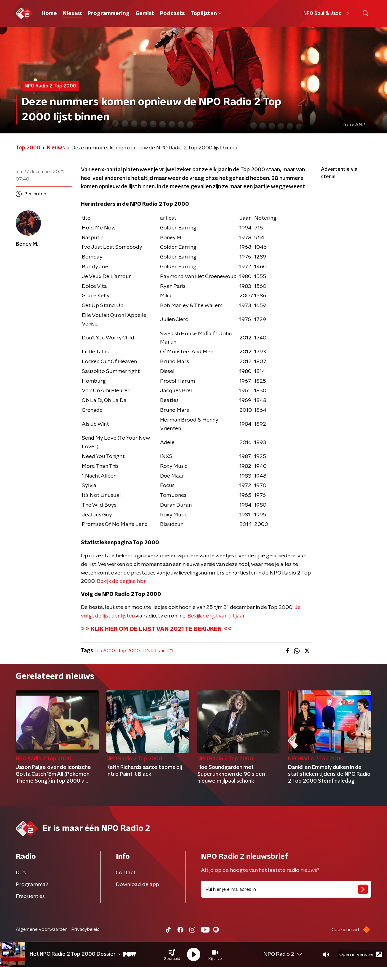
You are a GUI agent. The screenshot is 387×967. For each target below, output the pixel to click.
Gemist (144, 13)
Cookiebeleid (345, 929)
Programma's (32, 884)
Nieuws (72, 13)
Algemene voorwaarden (42, 929)
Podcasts (172, 13)
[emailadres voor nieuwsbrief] (286, 889)
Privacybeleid (85, 929)
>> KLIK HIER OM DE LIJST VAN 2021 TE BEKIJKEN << (156, 629)
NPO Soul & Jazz (327, 13)
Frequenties (30, 896)
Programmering (108, 13)
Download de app (137, 884)
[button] (171, 954)
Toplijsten (206, 13)
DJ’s (21, 872)
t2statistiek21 (158, 650)
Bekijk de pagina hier (121, 581)
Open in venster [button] (360, 954)
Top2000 (104, 650)
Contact (126, 872)
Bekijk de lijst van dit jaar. (217, 616)
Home (49, 13)
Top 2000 (129, 650)
